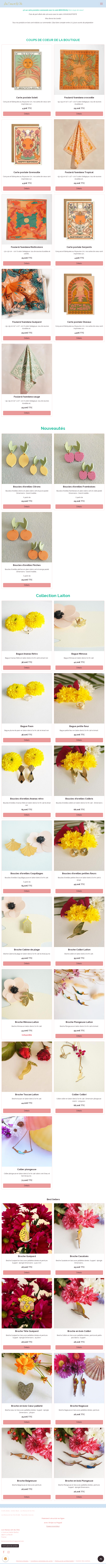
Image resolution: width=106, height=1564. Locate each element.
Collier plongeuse (26, 1169)
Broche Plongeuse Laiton (79, 1022)
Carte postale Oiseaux (79, 322)
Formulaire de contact (10, 1546)
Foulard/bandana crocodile (79, 97)
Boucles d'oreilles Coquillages (27, 873)
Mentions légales (22, 1561)
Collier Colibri (79, 1094)
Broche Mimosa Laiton (27, 1022)
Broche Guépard (27, 1256)
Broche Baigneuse (27, 1480)
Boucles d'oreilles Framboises (79, 486)
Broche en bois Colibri (79, 1331)
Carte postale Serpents (79, 247)
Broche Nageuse (79, 1406)
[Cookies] (5, 1559)
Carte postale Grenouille (27, 172)
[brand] (14, 4)
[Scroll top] (101, 1559)
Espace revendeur (53, 1526)
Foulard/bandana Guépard (26, 322)
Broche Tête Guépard (26, 1331)
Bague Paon (26, 726)
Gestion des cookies (83, 1561)
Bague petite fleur (79, 726)
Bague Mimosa (79, 653)
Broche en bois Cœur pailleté (27, 1406)
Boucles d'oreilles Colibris (79, 798)
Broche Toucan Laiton (27, 1094)
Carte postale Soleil (27, 97)
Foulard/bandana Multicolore (27, 247)
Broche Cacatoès (79, 1256)
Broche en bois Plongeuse (79, 1480)
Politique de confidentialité (64, 1561)
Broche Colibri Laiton (79, 949)
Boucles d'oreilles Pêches (27, 565)
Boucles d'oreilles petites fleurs (79, 873)
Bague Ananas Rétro (27, 653)
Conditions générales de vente (42, 1561)
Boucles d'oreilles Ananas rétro (26, 798)
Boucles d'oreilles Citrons (27, 486)
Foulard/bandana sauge (27, 396)
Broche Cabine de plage (27, 949)
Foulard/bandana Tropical (79, 172)
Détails (27, 114)
